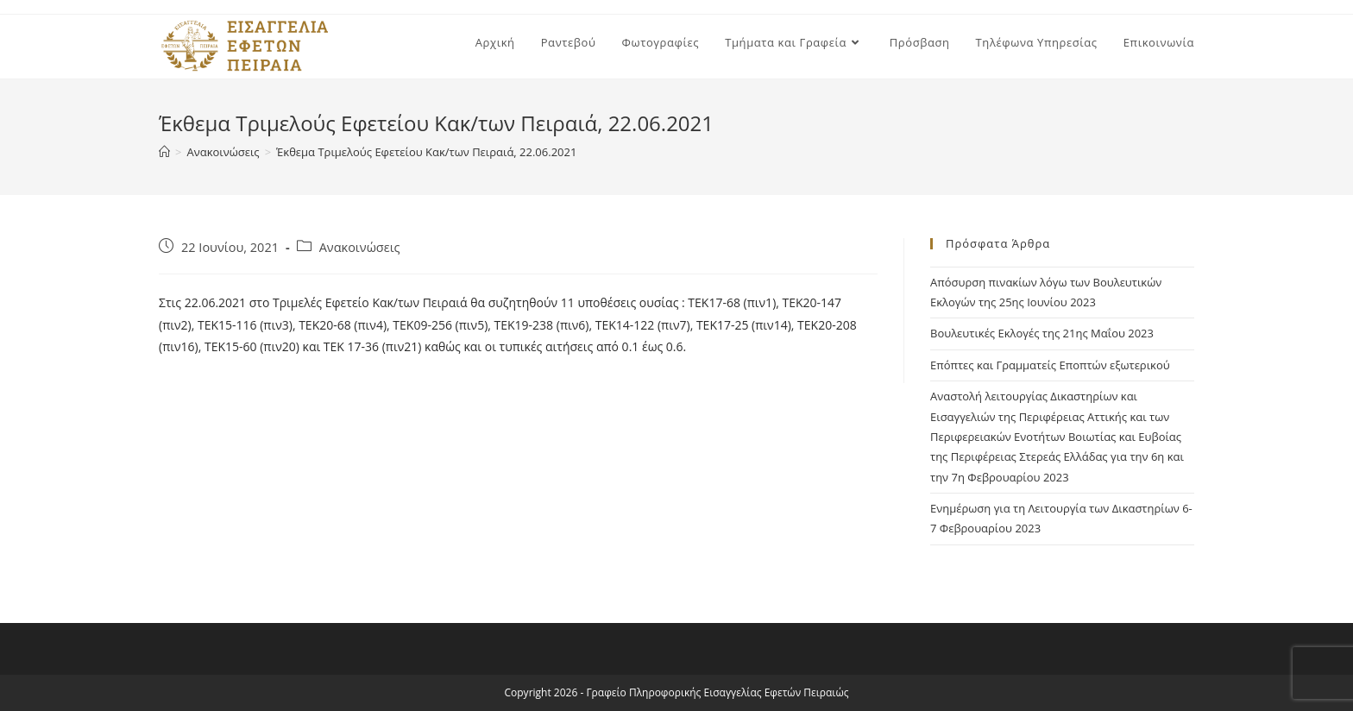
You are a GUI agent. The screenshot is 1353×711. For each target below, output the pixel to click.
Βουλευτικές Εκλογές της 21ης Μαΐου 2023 (1042, 333)
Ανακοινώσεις (359, 247)
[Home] (164, 152)
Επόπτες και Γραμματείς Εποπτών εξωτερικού (1050, 365)
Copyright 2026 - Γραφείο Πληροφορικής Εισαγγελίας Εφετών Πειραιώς (677, 692)
